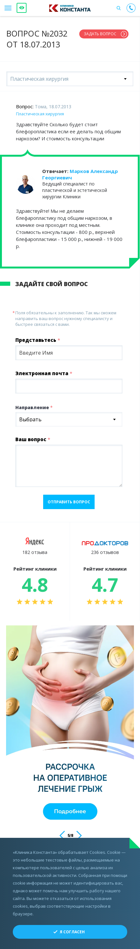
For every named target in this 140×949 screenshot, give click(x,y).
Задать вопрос (100, 34)
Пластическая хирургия (40, 114)
